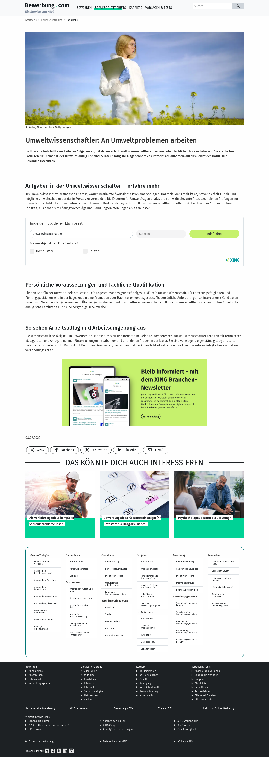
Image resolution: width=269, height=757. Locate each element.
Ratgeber (200, 679)
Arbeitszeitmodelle (149, 568)
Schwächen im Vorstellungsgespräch (186, 613)
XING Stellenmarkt (187, 721)
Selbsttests (201, 687)
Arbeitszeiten (147, 561)
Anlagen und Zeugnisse (187, 568)
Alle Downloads (203, 699)
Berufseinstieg (147, 671)
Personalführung (148, 691)
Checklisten (201, 683)
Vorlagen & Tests (158, 7)
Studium (109, 614)
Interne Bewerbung (185, 582)
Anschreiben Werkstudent (40, 588)
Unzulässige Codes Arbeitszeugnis (149, 586)
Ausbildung (110, 607)
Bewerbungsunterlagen (116, 568)
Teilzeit (91, 251)
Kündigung (146, 634)
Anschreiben (36, 675)
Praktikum (110, 628)
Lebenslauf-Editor (39, 721)
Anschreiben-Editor (114, 721)
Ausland (88, 699)
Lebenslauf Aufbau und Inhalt (223, 562)
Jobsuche (89, 683)
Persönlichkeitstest (79, 568)
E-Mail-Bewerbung (185, 561)
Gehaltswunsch (148, 648)
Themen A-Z (165, 708)
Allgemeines (36, 671)
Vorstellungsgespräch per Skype (186, 640)
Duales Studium (112, 621)
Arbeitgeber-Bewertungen (118, 729)
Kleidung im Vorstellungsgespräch (186, 622)
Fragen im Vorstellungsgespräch (115, 593)
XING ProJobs (36, 729)
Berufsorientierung (110, 7)
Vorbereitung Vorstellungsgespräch (186, 631)
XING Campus (110, 725)
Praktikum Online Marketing (218, 708)
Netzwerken (91, 695)
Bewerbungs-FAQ (123, 708)
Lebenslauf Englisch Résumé (221, 579)
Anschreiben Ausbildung (45, 596)
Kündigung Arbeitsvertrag (41, 627)
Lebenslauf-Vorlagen (206, 675)
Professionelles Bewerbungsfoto (220, 604)
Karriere (135, 7)
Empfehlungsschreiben (187, 589)
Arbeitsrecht (146, 695)
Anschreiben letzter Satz (79, 606)
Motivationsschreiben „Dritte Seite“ (80, 633)
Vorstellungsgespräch (41, 683)
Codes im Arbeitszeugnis (148, 626)
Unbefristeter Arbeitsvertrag (147, 595)
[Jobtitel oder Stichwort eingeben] (81, 234)
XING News (183, 725)
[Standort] (161, 234)
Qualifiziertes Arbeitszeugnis (112, 584)
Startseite (31, 20)
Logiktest (74, 575)
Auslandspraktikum (114, 635)
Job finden (214, 234)
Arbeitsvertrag (112, 561)
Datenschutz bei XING (115, 741)
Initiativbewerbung (114, 575)
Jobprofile (72, 20)
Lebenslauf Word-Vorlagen (42, 562)
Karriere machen (148, 675)
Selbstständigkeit (94, 691)
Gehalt (143, 679)
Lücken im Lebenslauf (222, 587)
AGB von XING (185, 741)
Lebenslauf (35, 679)
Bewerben (84, 7)
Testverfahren (202, 691)
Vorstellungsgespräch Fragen (186, 604)
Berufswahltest (77, 561)
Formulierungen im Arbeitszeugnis (149, 576)
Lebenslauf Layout (220, 570)
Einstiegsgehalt (148, 641)
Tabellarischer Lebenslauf (218, 595)
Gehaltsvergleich (186, 729)
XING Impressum (79, 708)
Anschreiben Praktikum (45, 580)
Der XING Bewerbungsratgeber (151, 604)
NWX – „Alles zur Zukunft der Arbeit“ (49, 725)
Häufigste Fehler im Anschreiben (79, 624)
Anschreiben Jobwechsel (45, 603)
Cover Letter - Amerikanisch (40, 611)
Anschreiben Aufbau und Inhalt (81, 590)
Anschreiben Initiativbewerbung (43, 572)
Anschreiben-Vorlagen (207, 671)
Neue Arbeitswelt (149, 687)
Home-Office (42, 251)
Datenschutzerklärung (41, 741)
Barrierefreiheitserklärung (40, 708)
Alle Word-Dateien (205, 695)
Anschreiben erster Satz (81, 598)
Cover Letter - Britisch (44, 619)
